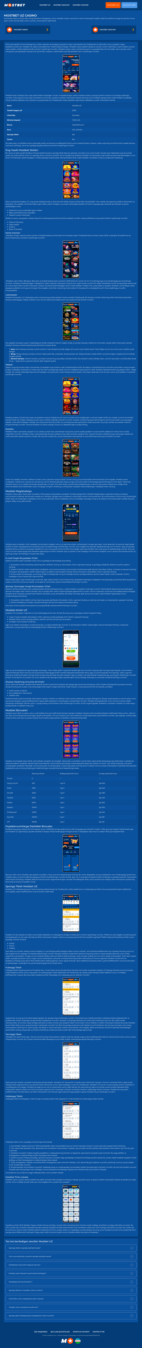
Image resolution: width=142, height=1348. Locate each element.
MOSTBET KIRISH (21, 30)
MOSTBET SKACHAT (108, 30)
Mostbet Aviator (80, 5)
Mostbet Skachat (61, 5)
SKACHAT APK (129, 5)
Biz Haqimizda (40, 1332)
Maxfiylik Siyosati (81, 1332)
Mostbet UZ (45, 5)
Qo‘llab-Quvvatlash (60, 1332)
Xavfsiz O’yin (99, 1332)
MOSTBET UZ (113, 5)
